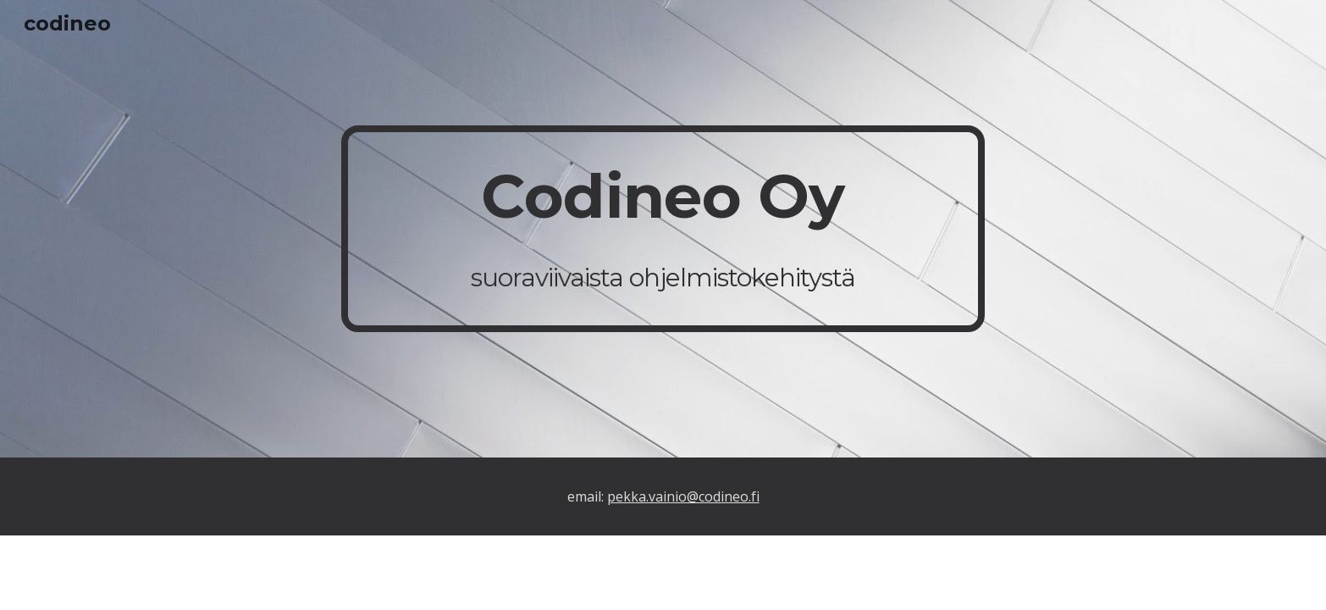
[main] (663, 228)
